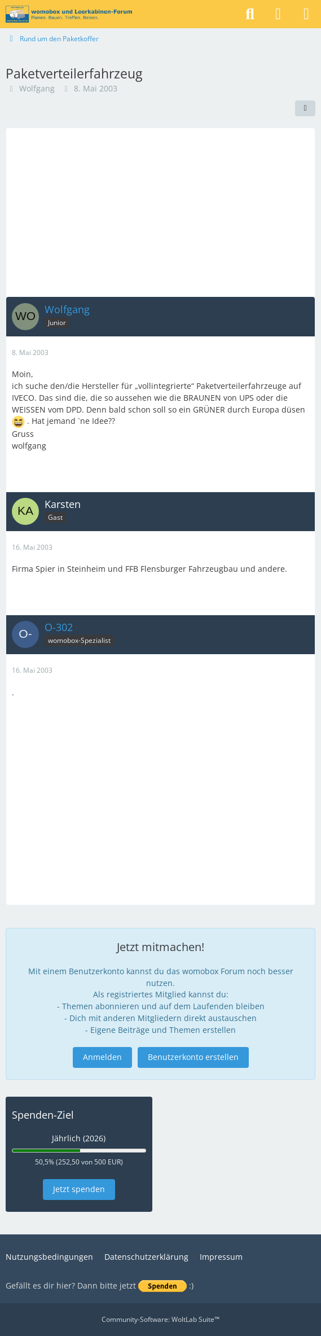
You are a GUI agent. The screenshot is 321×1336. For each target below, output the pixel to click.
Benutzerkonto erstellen (193, 1057)
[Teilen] (305, 108)
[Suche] (250, 14)
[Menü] (306, 14)
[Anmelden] (278, 14)
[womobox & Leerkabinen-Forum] (68, 14)
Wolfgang (37, 88)
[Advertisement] (160, 212)
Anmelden (102, 1057)
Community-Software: (160, 1319)
